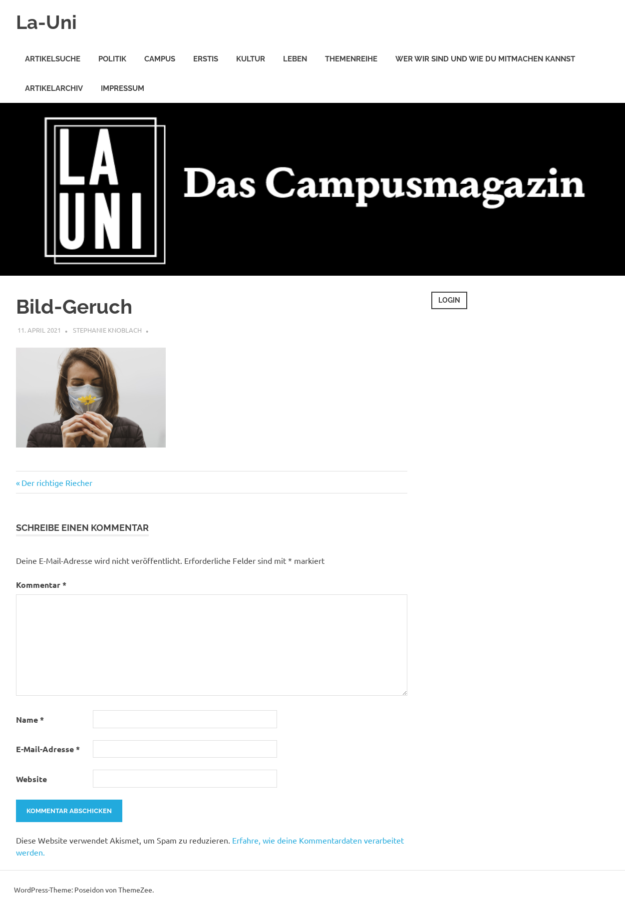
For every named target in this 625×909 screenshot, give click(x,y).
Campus (159, 58)
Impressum (122, 88)
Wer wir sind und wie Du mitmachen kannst (485, 58)
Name (30, 719)
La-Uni (46, 22)
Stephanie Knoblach (107, 330)
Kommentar (41, 584)
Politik (112, 58)
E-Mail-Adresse (48, 749)
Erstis (205, 58)
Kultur (250, 58)
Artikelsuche (52, 58)
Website (31, 779)
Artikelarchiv (54, 88)
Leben (295, 58)
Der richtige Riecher (56, 482)
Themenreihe (351, 58)
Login (449, 300)
